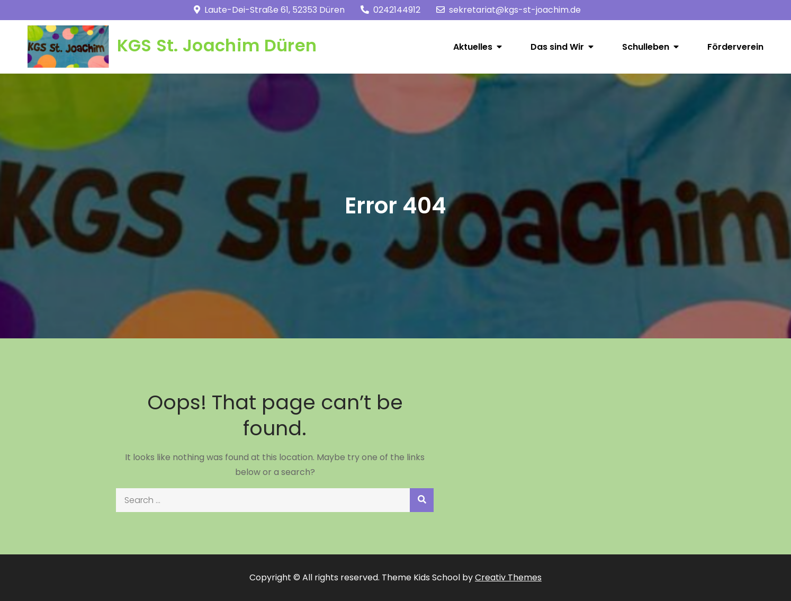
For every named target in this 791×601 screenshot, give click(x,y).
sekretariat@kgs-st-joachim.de (508, 10)
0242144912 (390, 10)
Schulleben (645, 47)
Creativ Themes (508, 577)
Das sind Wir (557, 47)
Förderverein (735, 47)
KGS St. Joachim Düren (217, 45)
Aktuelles (472, 47)
